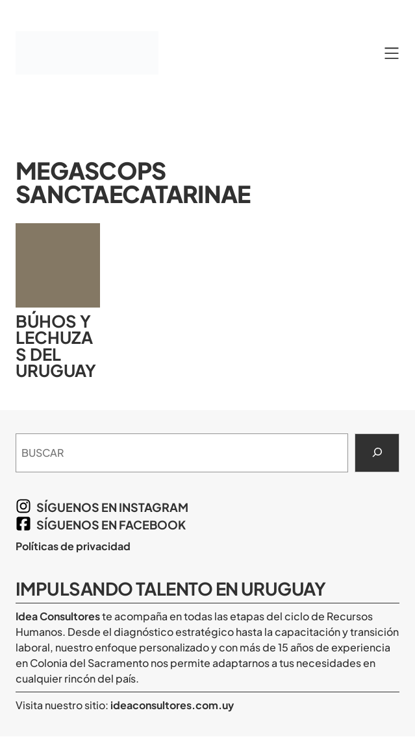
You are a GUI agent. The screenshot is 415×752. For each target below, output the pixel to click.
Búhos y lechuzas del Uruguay (56, 346)
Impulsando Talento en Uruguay (170, 588)
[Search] (377, 452)
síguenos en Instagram (112, 507)
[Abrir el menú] (391, 53)
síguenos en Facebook (111, 524)
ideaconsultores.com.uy (171, 705)
